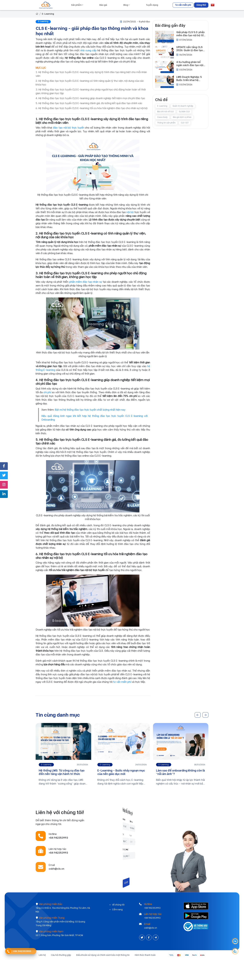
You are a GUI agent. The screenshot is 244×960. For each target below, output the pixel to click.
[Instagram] (155, 937)
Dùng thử (201, 5)
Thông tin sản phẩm (166, 123)
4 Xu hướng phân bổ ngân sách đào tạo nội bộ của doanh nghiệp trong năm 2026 (189, 64)
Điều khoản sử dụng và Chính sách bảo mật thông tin (103, 955)
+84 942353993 (152, 908)
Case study (162, 117)
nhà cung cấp (88, 50)
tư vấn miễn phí (122, 681)
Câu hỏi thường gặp (61, 955)
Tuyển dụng (152, 5)
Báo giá (103, 5)
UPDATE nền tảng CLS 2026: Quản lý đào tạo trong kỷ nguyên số (189, 49)
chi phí (47, 392)
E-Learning (48, 14)
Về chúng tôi (118, 904)
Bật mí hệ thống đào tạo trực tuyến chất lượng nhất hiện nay (90, 409)
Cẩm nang (117, 909)
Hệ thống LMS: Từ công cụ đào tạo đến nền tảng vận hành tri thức (61, 772)
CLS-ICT (185, 123)
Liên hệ (42, 955)
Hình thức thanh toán (145, 955)
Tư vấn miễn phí (183, 5)
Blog (126, 5)
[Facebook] (149, 937)
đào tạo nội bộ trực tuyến (68, 127)
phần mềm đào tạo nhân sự (85, 281)
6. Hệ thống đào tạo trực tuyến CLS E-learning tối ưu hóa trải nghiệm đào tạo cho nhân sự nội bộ (92, 108)
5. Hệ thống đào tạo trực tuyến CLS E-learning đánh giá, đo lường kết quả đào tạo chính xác (89, 103)
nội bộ (130, 212)
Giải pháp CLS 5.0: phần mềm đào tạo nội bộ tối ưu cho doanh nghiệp (190, 34)
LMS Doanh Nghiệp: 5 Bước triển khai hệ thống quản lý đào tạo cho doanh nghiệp (189, 79)
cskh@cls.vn (150, 928)
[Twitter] (142, 937)
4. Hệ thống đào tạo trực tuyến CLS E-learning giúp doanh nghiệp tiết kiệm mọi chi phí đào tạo (90, 98)
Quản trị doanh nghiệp (183, 106)
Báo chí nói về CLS (165, 112)
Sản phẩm (77, 5)
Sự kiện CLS (184, 112)
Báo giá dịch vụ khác (182, 117)
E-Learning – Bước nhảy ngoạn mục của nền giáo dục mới (121, 772)
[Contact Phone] (8, 951)
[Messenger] (235, 941)
